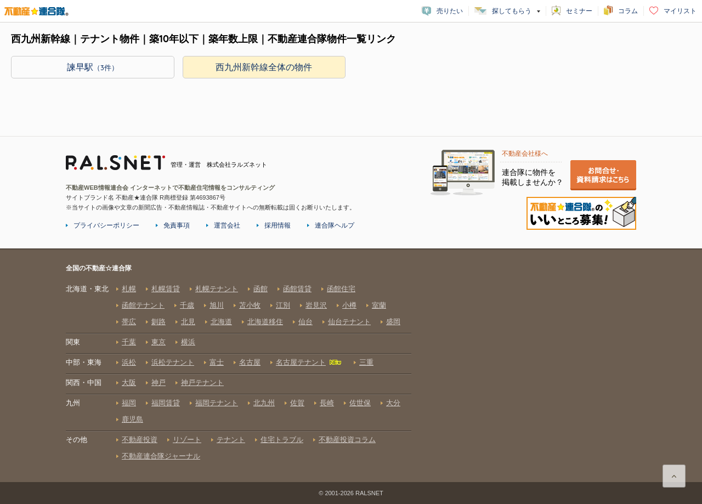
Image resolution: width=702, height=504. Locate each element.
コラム (628, 11)
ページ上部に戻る (674, 476)
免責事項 (176, 225)
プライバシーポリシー (106, 225)
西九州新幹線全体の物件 (264, 66)
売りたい (450, 11)
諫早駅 (92, 66)
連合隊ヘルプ (334, 225)
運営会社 (227, 225)
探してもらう (511, 11)
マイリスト (680, 11)
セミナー (579, 11)
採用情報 (277, 225)
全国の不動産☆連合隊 (238, 372)
